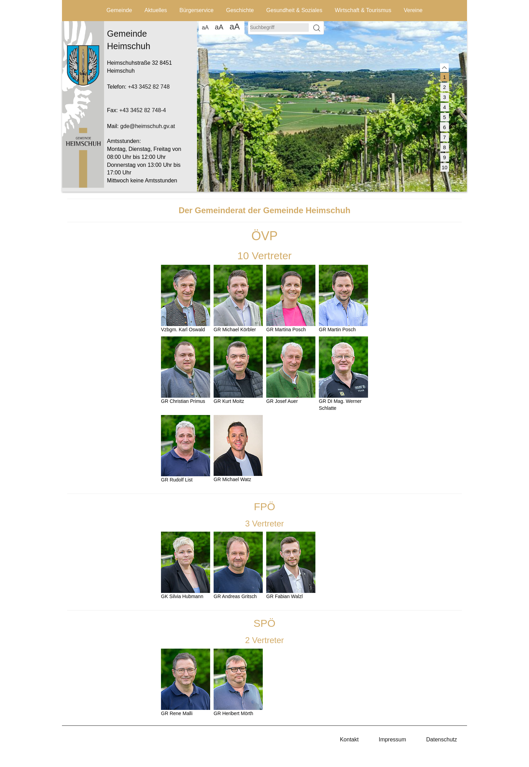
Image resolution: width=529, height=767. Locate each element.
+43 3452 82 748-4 (142, 110)
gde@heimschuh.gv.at (147, 126)
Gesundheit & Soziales (294, 10)
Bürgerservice (196, 10)
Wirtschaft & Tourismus (363, 10)
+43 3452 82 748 (149, 87)
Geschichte (240, 10)
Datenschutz (441, 739)
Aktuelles (155, 10)
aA (205, 27)
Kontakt (349, 739)
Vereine (413, 10)
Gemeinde (119, 10)
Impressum (392, 739)
